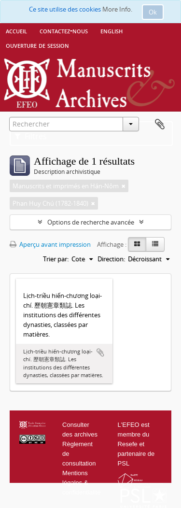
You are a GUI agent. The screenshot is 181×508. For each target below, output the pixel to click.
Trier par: (56, 258)
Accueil (16, 30)
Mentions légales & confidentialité (81, 482)
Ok (153, 12)
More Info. (117, 9)
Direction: (111, 258)
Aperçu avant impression (50, 244)
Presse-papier (160, 125)
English (111, 30)
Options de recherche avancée (90, 222)
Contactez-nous (64, 30)
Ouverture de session (37, 45)
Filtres (30, 136)
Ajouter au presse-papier (100, 352)
